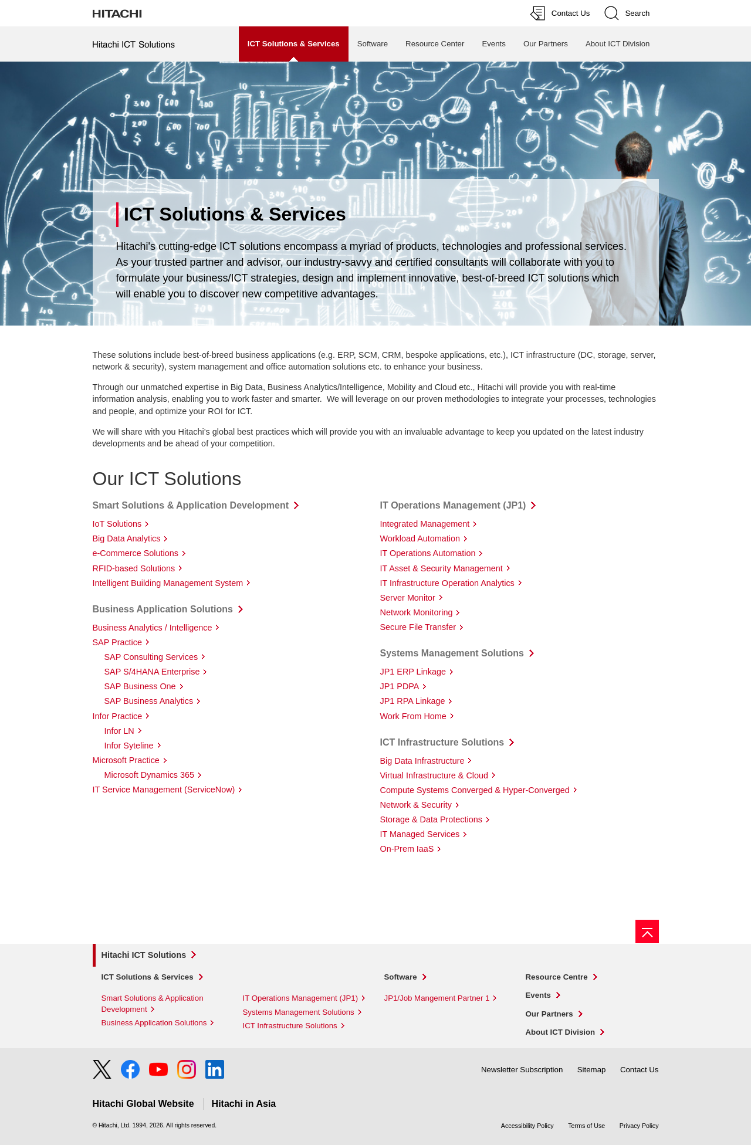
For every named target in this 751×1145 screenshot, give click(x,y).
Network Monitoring (416, 612)
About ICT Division (618, 43)
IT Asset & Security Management (441, 568)
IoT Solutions (117, 524)
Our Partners (545, 43)
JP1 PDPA (400, 686)
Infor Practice (118, 716)
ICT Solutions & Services (148, 977)
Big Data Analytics (127, 538)
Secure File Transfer (418, 627)
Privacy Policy (639, 1125)
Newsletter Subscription (522, 1069)
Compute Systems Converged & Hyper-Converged (475, 790)
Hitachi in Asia (244, 1104)
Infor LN (119, 731)
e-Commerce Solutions (135, 553)
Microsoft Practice (126, 760)
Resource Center (434, 43)
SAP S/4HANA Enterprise (152, 671)
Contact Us (639, 1069)
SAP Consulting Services (151, 657)
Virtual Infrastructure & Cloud (434, 775)
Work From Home (413, 716)
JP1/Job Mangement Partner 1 (437, 998)
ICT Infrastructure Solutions (442, 742)
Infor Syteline (129, 745)
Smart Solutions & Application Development (191, 505)
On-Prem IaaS (407, 848)
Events (494, 43)
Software (372, 43)
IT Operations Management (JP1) (453, 505)
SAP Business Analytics (149, 701)
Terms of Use (586, 1125)
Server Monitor (407, 597)
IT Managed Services (420, 834)
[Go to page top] (647, 931)
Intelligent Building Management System (168, 583)
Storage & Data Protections (431, 819)
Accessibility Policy (527, 1125)
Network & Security (416, 804)
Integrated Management (425, 524)
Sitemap (591, 1069)
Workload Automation (420, 538)
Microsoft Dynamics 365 (149, 775)
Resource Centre (557, 977)
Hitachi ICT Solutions (144, 955)
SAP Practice (118, 642)
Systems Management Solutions (452, 653)
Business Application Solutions (163, 609)
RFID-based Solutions (134, 568)
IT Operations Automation (428, 553)
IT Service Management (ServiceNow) (164, 789)
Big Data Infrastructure (422, 760)
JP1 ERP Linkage (413, 671)
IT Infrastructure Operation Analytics (447, 583)
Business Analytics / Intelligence (152, 627)
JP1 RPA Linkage (412, 701)
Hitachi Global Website (143, 1104)
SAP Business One (140, 686)
